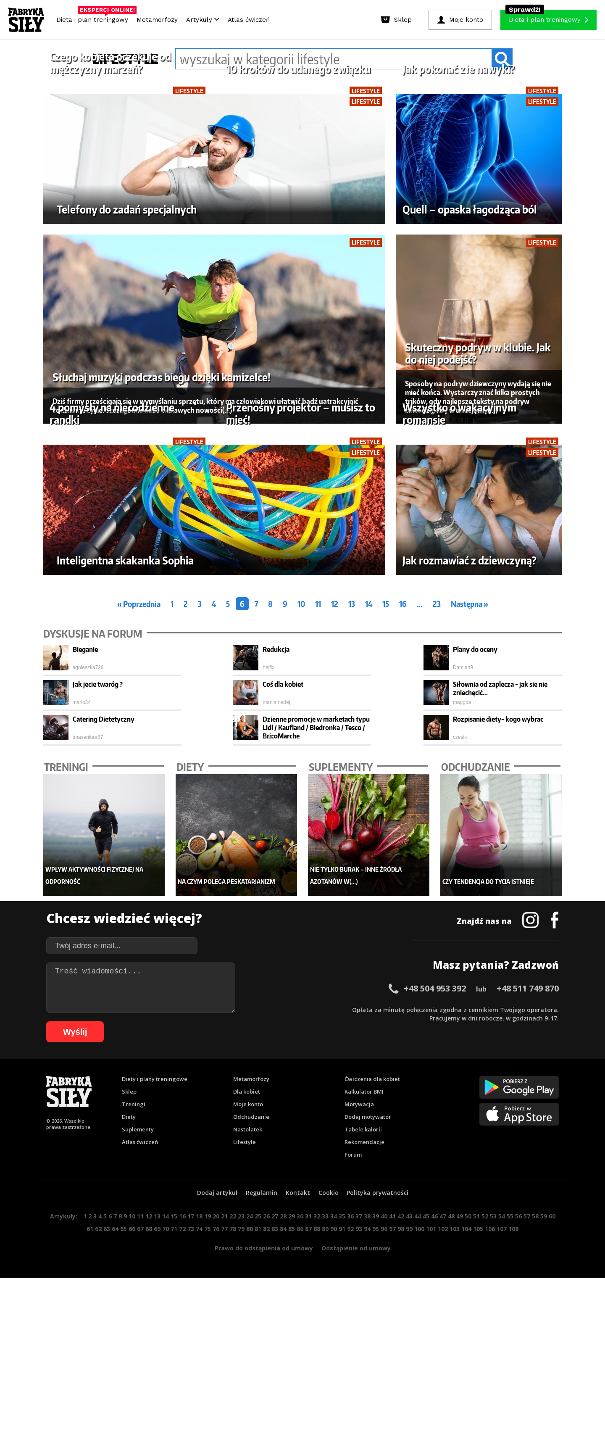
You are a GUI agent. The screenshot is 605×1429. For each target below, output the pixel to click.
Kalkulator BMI (364, 1348)
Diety (129, 1373)
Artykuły (202, 20)
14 (368, 860)
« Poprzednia (138, 860)
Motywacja (359, 1360)
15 (385, 860)
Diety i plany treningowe (154, 1335)
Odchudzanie (251, 1373)
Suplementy (138, 1385)
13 (351, 860)
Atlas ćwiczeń (249, 20)
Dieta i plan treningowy (94, 18)
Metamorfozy (157, 20)
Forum (353, 1411)
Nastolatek (247, 1385)
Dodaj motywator (368, 1373)
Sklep (129, 1348)
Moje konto (248, 1360)
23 (437, 860)
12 (334, 860)
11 (318, 860)
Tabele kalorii (363, 1385)
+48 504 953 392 (435, 1244)
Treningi (133, 1360)
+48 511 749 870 (528, 1244)
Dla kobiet (246, 1348)
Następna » (469, 860)
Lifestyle (244, 1398)
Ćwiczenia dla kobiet (372, 1335)
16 (403, 860)
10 (301, 860)
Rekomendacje (364, 1398)
